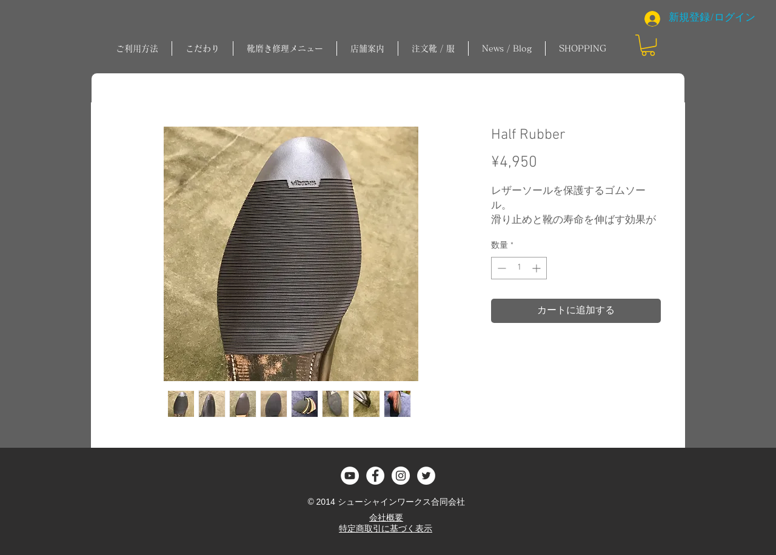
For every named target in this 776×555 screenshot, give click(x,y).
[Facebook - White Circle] (375, 476)
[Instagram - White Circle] (401, 476)
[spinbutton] (519, 268)
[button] (284, 48)
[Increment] (537, 268)
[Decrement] (500, 268)
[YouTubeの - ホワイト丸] (350, 476)
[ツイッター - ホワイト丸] (426, 476)
